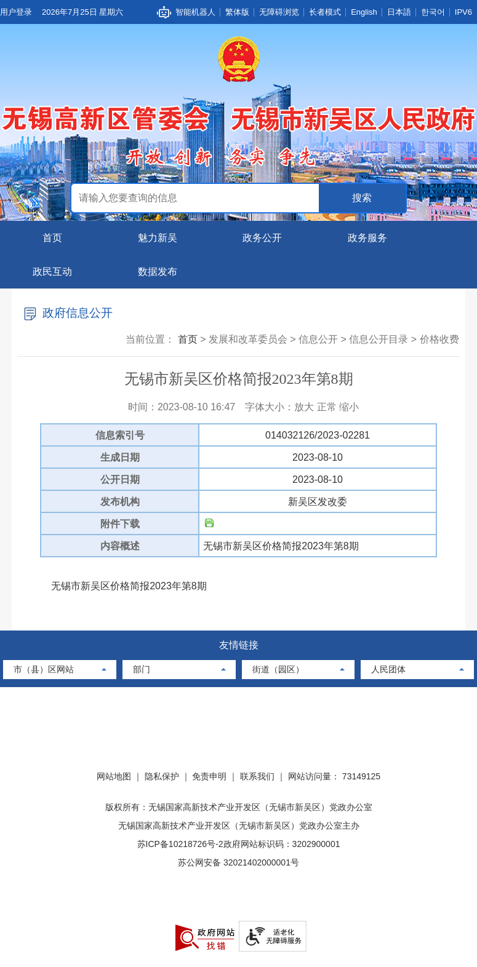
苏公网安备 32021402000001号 (238, 862)
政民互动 (52, 271)
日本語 (399, 12)
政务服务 (367, 238)
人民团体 (388, 669)
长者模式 (325, 12)
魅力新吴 (157, 238)
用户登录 (16, 12)
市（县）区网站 (44, 669)
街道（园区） (278, 669)
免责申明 (209, 776)
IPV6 (463, 12)
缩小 (349, 407)
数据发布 (157, 271)
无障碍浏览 (279, 12)
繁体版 (237, 12)
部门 (141, 669)
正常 (327, 407)
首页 (52, 238)
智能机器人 (195, 12)
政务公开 (262, 238)
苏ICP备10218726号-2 (180, 844)
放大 (304, 407)
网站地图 (114, 776)
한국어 (433, 12)
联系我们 (257, 776)
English (364, 12)
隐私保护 (162, 776)
